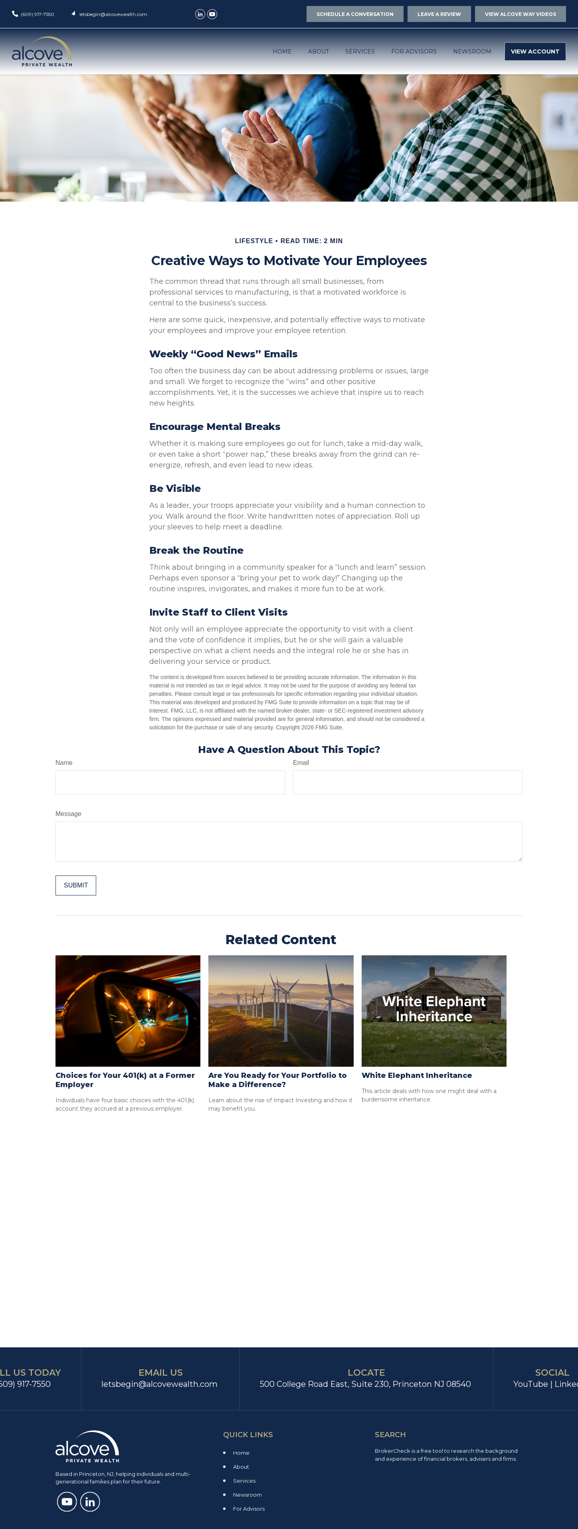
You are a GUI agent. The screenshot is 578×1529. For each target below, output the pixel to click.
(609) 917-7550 (37, 14)
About (241, 1467)
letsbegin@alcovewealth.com (113, 14)
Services (244, 1481)
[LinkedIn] (200, 14)
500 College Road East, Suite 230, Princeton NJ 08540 (365, 1384)
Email (301, 762)
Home (241, 1453)
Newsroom (247, 1494)
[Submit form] (75, 885)
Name (64, 762)
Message (68, 813)
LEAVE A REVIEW (439, 14)
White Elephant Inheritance (417, 1075)
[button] (282, 51)
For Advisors (249, 1508)
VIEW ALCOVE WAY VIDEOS (520, 14)
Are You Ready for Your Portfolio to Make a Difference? (277, 1080)
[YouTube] (212, 14)
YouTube (530, 1384)
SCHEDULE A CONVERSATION (355, 14)
